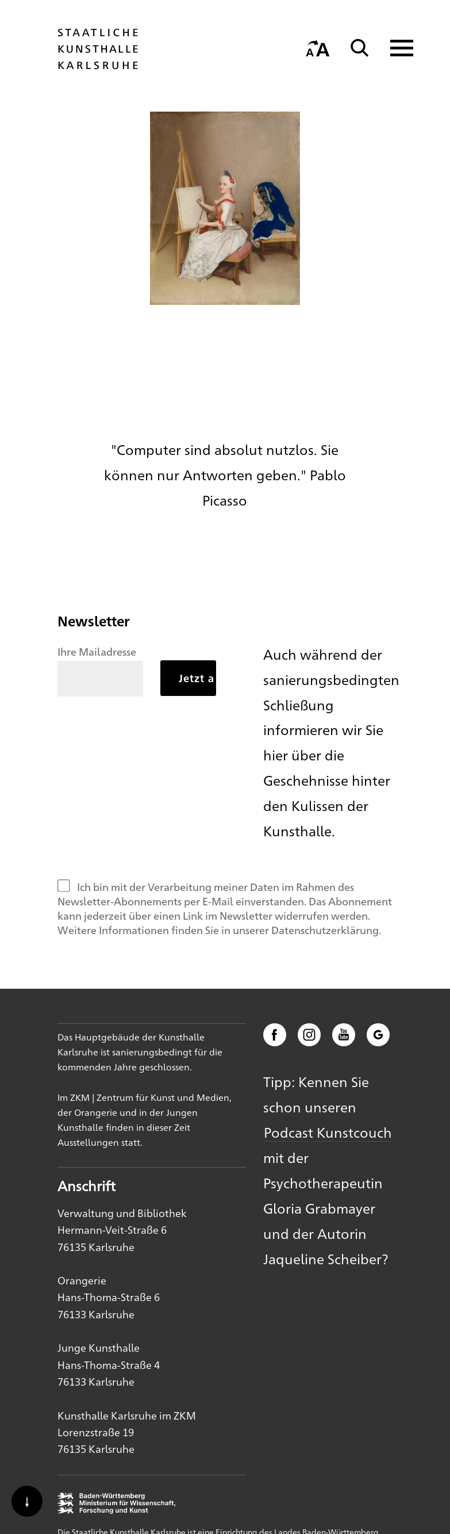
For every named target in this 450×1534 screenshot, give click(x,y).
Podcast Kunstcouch (328, 1132)
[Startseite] (97, 64)
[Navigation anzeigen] (395, 48)
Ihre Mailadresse (96, 651)
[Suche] (360, 48)
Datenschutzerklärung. (326, 929)
